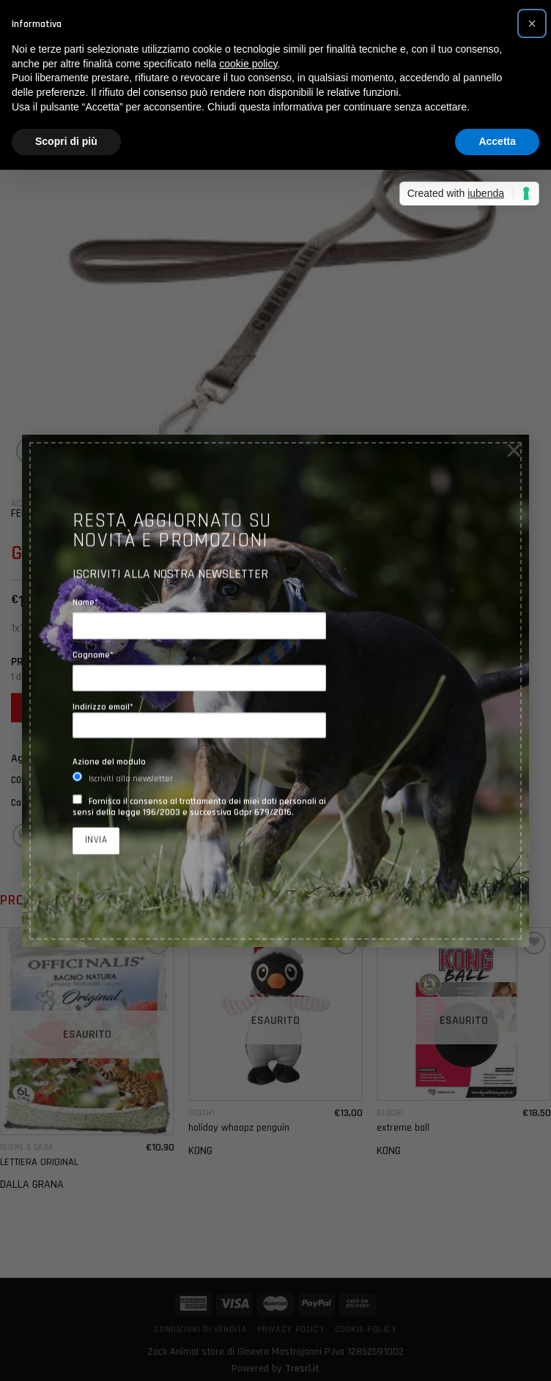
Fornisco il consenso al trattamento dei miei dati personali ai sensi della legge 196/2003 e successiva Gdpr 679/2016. (199, 806)
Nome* (85, 602)
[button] (532, 23)
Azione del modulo (109, 762)
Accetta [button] (497, 141)
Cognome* (93, 654)
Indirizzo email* (199, 719)
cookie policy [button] (248, 64)
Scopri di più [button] (66, 141)
